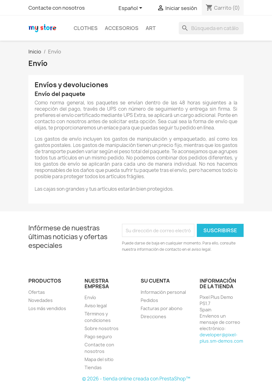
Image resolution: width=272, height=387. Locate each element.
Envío (90, 297)
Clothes (86, 28)
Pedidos (149, 300)
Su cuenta (155, 280)
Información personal (163, 292)
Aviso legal (96, 306)
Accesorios (121, 28)
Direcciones (153, 316)
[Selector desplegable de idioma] (131, 8)
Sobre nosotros (102, 328)
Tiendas (93, 367)
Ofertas (36, 292)
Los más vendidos (47, 308)
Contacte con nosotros (56, 7)
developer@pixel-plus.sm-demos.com (221, 338)
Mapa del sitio (99, 359)
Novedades (40, 300)
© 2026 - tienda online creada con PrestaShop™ (136, 378)
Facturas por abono (161, 308)
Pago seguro (98, 336)
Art (151, 28)
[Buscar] (211, 28)
